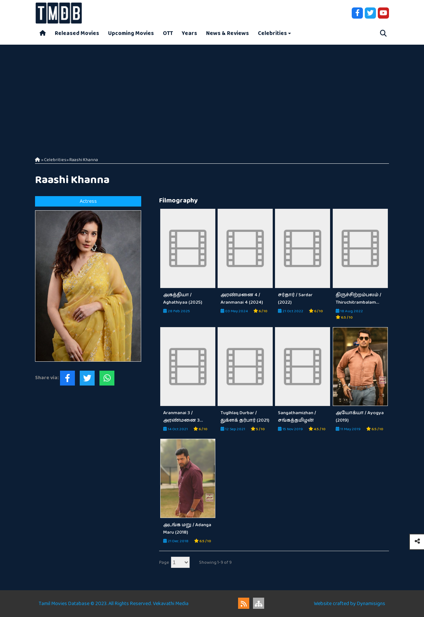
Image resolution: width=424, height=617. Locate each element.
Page (164, 562)
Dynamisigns (371, 604)
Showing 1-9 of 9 (215, 562)
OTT (168, 33)
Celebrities (272, 33)
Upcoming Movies (131, 33)
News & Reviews (227, 33)
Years (189, 33)
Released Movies (77, 33)
